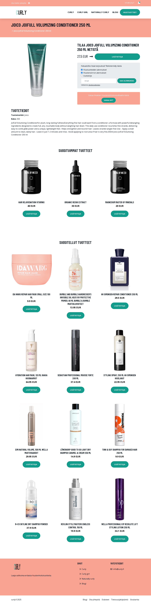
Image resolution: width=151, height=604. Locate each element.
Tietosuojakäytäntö (119, 599)
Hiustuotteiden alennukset (95, 70)
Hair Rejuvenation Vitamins (31, 202)
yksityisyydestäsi (94, 85)
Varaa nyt (108, 100)
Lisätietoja (117, 57)
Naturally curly (100, 12)
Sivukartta (134, 599)
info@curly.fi (129, 3)
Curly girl (82, 12)
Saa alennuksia (127, 81)
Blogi (115, 12)
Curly (71, 12)
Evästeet (105, 599)
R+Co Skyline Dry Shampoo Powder (31, 524)
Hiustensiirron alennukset (94, 73)
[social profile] (29, 3)
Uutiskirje (87, 76)
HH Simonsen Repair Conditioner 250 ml (119, 294)
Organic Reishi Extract (75, 202)
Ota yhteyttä (94, 599)
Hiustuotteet (130, 12)
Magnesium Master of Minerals (119, 202)
